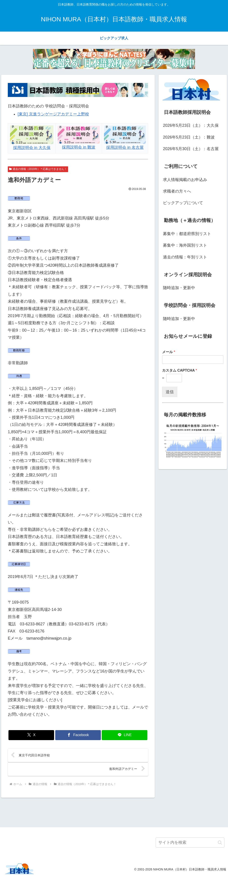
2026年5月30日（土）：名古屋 (191, 149)
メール (168, 352)
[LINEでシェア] (124, 735)
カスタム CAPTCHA (179, 370)
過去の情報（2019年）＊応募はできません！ (38, 169)
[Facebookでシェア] (78, 735)
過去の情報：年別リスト (185, 257)
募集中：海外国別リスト (185, 245)
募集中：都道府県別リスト (187, 234)
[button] (220, 842)
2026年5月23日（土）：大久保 (191, 125)
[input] (190, 843)
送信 (170, 392)
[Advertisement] (114, 812)
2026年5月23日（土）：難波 (189, 137)
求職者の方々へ (177, 191)
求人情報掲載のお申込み (185, 179)
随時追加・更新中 (179, 288)
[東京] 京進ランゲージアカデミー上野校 (53, 114)
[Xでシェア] (31, 735)
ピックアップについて (183, 203)
